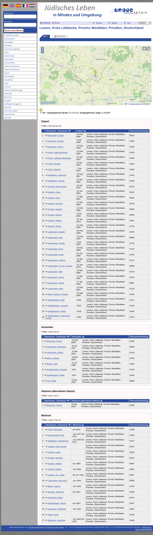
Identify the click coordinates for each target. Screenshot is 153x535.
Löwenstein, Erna (55, 249)
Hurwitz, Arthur (54, 192)
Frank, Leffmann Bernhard (59, 158)
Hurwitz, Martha (55, 215)
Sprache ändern (11, 111)
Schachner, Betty (55, 497)
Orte (6, 83)
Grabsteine (9, 59)
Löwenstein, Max (55, 271)
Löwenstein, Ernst (56, 254)
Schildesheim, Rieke (57, 311)
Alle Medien (9, 76)
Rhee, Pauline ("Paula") (58, 294)
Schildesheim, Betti (56, 300)
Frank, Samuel (54, 169)
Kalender (8, 93)
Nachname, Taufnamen (58, 131)
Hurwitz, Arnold (57, 186)
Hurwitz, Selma (54, 226)
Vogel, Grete (53, 515)
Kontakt (7, 117)
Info (128, 23)
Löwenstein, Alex (55, 237)
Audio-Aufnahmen (12, 66)
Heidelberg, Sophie (56, 181)
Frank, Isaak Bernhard (57, 152)
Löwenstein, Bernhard (56, 347)
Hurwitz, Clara (54, 198)
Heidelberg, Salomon (57, 175)
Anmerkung (60, 36)
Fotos (6, 52)
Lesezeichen (9, 114)
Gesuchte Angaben (12, 49)
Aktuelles (8, 45)
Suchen (99, 23)
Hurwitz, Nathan (55, 220)
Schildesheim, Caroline (58, 306)
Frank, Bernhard (55, 429)
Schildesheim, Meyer (57, 503)
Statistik (7, 107)
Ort (45, 36)
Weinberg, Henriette (56, 520)
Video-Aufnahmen (12, 69)
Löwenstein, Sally (55, 289)
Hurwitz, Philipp (54, 469)
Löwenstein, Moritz (56, 277)
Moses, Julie (52, 364)
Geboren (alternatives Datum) (87, 401)
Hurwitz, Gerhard (55, 203)
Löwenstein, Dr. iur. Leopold (60, 266)
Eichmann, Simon (55, 147)
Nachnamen (9, 38)
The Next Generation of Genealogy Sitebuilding (46, 527)
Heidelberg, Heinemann (58, 441)
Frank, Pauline (54, 164)
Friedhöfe (8, 80)
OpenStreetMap (135, 104)
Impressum (146, 527)
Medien (114, 23)
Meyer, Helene (52, 358)
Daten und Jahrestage (13, 90)
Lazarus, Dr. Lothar (56, 475)
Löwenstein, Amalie (56, 243)
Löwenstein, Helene (56, 260)
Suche (57, 23)
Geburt (81, 131)
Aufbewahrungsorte (12, 104)
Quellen (7, 100)
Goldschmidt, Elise (56, 435)
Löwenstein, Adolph (56, 232)
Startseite (46, 23)
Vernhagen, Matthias (57, 509)
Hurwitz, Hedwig (55, 209)
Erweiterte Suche (11, 35)
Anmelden (8, 42)
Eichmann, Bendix (56, 141)
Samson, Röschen (56, 492)
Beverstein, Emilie (56, 135)
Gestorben (78, 337)
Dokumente (9, 56)
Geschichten (9, 63)
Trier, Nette (51, 381)
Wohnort (78, 425)
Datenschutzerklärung (143, 529)
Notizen (7, 87)
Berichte (8, 97)
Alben (6, 73)
